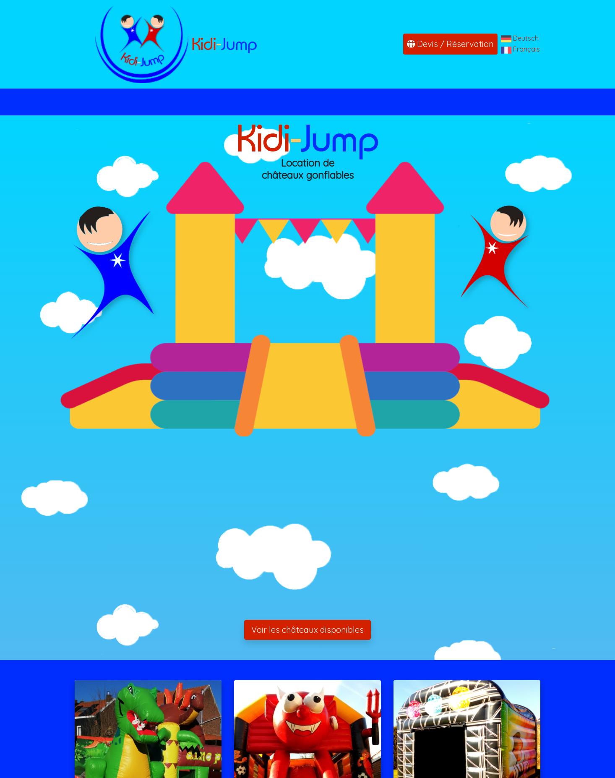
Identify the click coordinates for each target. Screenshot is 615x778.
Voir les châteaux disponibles (307, 629)
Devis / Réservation (450, 44)
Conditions (391, 102)
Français (526, 49)
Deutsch (526, 38)
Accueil (167, 102)
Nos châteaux (227, 102)
